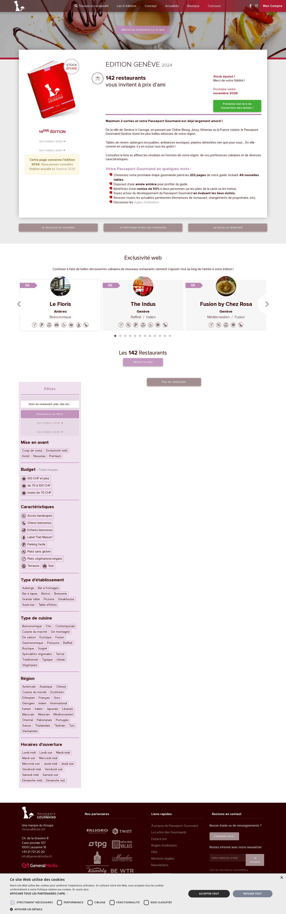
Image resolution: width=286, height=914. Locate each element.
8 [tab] (150, 335)
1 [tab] (115, 335)
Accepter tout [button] (209, 893)
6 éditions (126, 6)
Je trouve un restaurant (228, 227)
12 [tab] (170, 335)
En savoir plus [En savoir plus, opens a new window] (80, 889)
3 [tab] (125, 335)
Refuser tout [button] (252, 893)
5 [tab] (135, 335)
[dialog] (143, 893)
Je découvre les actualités (58, 227)
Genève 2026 (65, 169)
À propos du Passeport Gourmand (174, 826)
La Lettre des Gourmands (168, 832)
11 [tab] (165, 335)
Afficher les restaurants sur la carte (143, 29)
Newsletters (159, 865)
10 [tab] (160, 335)
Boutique (193, 6)
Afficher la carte (143, 362)
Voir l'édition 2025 (52, 150)
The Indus (143, 304)
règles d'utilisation (146, 202)
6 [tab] (140, 335)
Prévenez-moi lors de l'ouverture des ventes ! (237, 106)
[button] (96, 894)
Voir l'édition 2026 (52, 141)
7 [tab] (145, 335)
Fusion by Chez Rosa (226, 304)
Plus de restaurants (174, 382)
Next (267, 304)
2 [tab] (120, 335)
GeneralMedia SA (33, 829)
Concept (151, 6)
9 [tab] (155, 335)
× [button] (281, 877)
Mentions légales (162, 859)
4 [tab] (130, 335)
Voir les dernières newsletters (229, 870)
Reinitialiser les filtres (50, 414)
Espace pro (159, 839)
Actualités (172, 6)
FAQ (154, 852)
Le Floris (60, 304)
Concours (214, 6)
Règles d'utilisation (164, 845)
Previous (19, 304)
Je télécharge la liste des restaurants (142, 227)
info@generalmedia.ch (37, 856)
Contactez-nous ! (224, 836)
